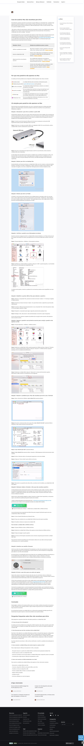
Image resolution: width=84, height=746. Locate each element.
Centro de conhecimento (13, 731)
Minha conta (52, 733)
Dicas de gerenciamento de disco (15, 723)
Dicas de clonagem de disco (14, 725)
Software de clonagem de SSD (14, 727)
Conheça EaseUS (53, 721)
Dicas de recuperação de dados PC (15, 715)
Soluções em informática (13, 733)
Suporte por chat (26, 719)
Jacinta (15, 12)
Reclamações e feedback (54, 735)
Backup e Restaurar (40, 1)
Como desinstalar (41, 715)
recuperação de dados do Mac (39, 581)
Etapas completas (49, 50)
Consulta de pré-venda (27, 721)
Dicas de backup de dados (14, 721)
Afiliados (51, 729)
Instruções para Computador (38, 12)
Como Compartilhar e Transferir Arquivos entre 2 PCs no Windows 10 (66, 54)
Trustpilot (63, 720)
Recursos (11, 713)
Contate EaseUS (53, 725)
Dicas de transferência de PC (14, 729)
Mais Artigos (48, 12)
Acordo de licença (41, 723)
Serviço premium (26, 723)
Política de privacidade (42, 719)
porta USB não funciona (29, 83)
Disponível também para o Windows (19, 508)
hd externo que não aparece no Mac (46, 37)
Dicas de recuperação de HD (14, 719)
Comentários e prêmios (54, 723)
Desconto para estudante (54, 731)
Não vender (40, 721)
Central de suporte (26, 715)
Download (25, 717)
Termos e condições (41, 725)
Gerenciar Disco (30, 1)
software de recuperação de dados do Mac (42, 500)
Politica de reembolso (42, 717)
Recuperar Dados (20, 1)
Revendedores (52, 727)
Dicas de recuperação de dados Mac (16, 717)
